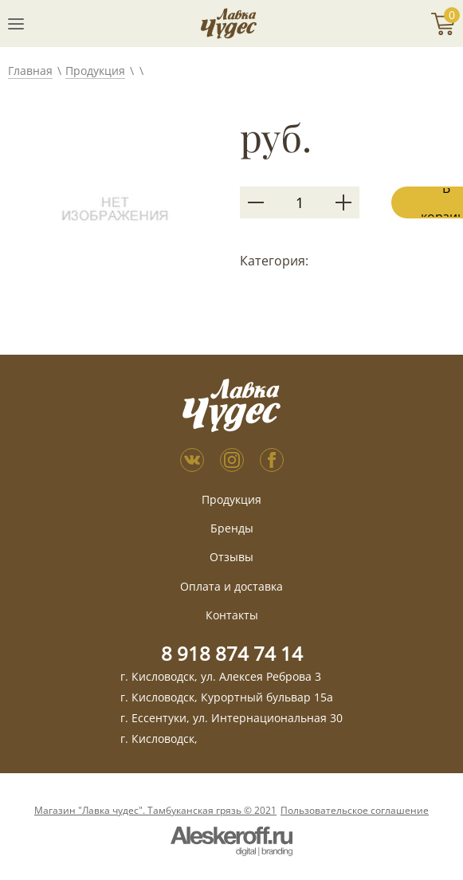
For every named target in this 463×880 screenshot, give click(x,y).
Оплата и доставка (231, 586)
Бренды (231, 528)
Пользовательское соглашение (355, 810)
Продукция (95, 70)
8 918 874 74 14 (232, 653)
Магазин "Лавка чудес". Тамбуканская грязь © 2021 (155, 810)
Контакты (232, 615)
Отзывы (231, 556)
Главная (30, 70)
